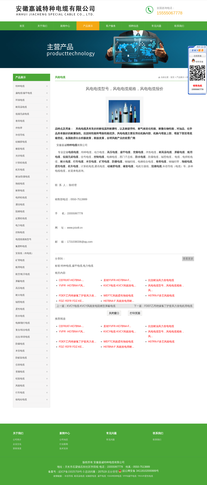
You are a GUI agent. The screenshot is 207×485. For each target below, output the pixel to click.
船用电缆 (20, 267)
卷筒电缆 (20, 121)
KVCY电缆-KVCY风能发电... (120, 285)
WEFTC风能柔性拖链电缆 (118, 295)
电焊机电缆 (21, 197)
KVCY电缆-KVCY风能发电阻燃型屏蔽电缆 (91, 306)
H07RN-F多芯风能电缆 (161, 295)
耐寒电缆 (20, 190)
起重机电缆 (21, 218)
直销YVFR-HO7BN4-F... (117, 280)
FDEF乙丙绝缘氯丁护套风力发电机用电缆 (168, 306)
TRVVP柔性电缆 (145, 476)
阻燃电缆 (20, 211)
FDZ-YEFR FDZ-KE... (71, 301)
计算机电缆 (21, 162)
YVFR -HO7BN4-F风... (72, 285)
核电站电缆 (21, 399)
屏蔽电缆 (20, 281)
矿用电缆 (20, 260)
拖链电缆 (20, 183)
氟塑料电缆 (21, 246)
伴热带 (19, 128)
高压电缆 (20, 288)
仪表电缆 (20, 364)
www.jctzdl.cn (74, 227)
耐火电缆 (20, 295)
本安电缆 (20, 350)
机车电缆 (20, 169)
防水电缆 (20, 316)
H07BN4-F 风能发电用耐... (119, 301)
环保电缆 (20, 100)
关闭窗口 (114, 313)
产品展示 (180, 77)
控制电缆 (20, 232)
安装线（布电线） (25, 253)
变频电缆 (20, 371)
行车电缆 (20, 392)
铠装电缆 (20, 378)
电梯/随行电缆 (23, 323)
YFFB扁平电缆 (129, 476)
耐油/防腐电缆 (23, 176)
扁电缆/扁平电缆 (24, 93)
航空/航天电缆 (23, 274)
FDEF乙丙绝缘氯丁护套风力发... (77, 295)
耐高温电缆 (21, 107)
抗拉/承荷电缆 (23, 336)
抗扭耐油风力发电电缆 (161, 280)
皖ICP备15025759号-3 (71, 471)
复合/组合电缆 (23, 330)
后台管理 (112, 471)
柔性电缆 (20, 309)
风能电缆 (20, 385)
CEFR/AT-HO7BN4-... (71, 280)
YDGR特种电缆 (114, 476)
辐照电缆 (20, 302)
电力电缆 (88, 265)
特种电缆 (66, 265)
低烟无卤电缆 (22, 114)
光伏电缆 (20, 155)
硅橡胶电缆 (21, 141)
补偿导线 (20, 134)
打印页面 (135, 313)
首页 (172, 77)
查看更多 (188, 258)
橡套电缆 (20, 148)
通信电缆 (20, 204)
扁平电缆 (77, 265)
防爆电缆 (20, 343)
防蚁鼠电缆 (21, 357)
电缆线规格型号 (23, 239)
